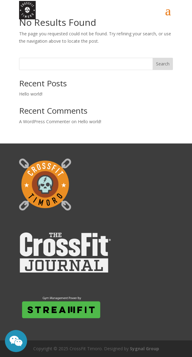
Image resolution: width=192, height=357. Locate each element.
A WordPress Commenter (44, 121)
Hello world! (30, 94)
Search (163, 64)
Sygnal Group (144, 348)
